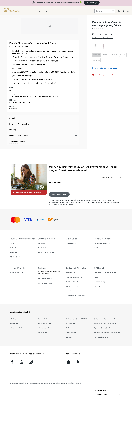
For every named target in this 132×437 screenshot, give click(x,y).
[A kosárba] (128, 12)
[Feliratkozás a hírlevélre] (59, 228)
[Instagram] (30, 396)
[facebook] (12, 396)
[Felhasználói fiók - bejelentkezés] (123, 13)
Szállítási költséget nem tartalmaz (102, 38)
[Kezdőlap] (13, 9)
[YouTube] (21, 396)
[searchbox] (103, 11)
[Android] (77, 396)
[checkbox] (95, 47)
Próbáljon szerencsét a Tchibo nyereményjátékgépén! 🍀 (58, 2)
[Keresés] (113, 11)
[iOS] (68, 396)
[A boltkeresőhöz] (119, 13)
